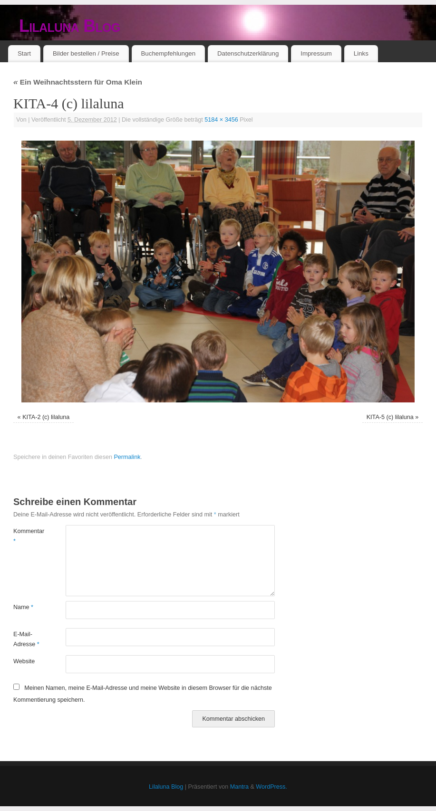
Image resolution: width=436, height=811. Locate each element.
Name (23, 607)
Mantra (239, 786)
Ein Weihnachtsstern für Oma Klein (77, 82)
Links (361, 53)
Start (24, 53)
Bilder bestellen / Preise (86, 53)
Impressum (316, 53)
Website (24, 661)
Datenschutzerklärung (248, 53)
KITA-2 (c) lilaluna (45, 417)
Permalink (127, 457)
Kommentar (26, 536)
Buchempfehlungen (168, 53)
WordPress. (271, 786)
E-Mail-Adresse (26, 639)
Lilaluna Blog (69, 26)
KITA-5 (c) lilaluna (390, 417)
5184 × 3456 (221, 119)
